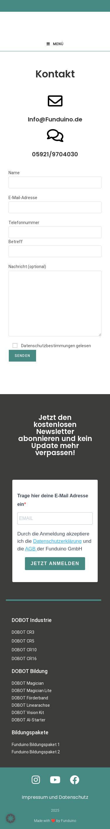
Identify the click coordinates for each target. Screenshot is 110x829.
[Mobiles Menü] (55, 44)
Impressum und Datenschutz (55, 797)
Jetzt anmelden (55, 563)
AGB (31, 548)
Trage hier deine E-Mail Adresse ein (52, 500)
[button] (10, 818)
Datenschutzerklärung (57, 541)
